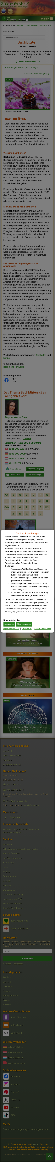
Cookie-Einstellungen (42, 629)
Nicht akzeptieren (24, 624)
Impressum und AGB (11, 629)
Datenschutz (27, 629)
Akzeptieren (9, 624)
